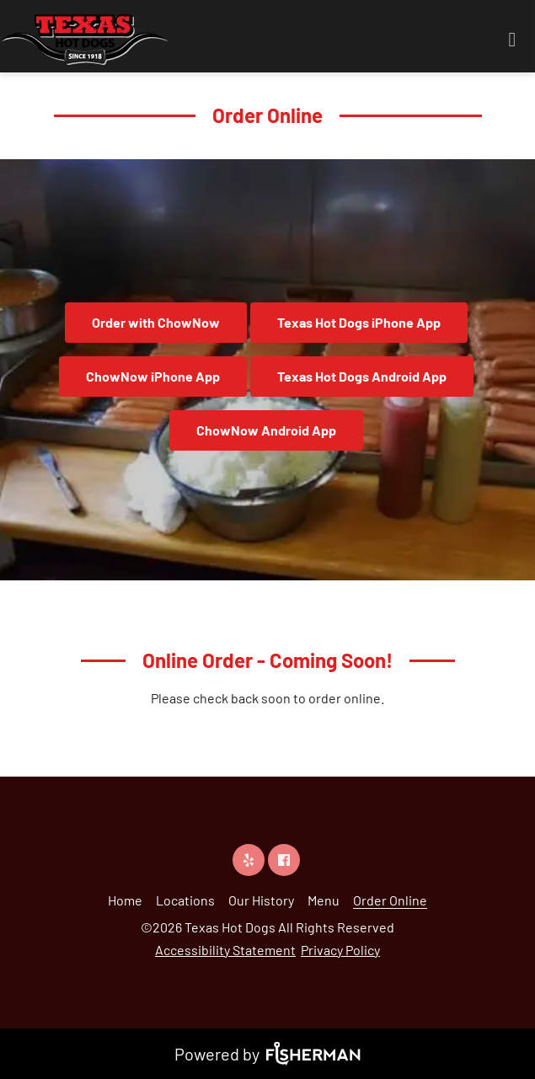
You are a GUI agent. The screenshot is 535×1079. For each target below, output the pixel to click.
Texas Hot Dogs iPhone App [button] (359, 322)
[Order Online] (390, 900)
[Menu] (324, 900)
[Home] (125, 900)
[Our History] (261, 900)
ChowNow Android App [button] (266, 430)
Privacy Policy (340, 950)
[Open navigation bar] (512, 39)
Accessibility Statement (225, 950)
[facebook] (285, 860)
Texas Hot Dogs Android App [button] (362, 376)
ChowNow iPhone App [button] (153, 376)
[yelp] (250, 860)
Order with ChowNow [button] (156, 322)
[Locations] (185, 900)
